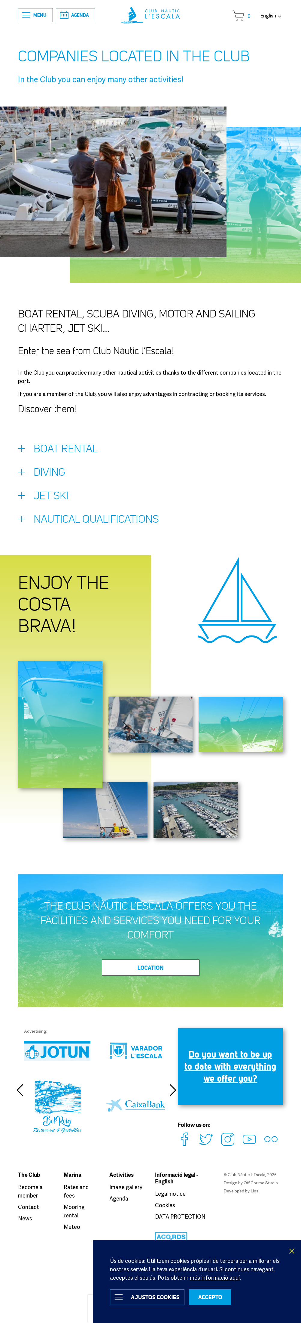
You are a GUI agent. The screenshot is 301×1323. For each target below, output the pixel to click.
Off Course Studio (261, 1182)
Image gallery (125, 1187)
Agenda (74, 15)
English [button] (268, 15)
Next (173, 1090)
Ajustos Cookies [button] (155, 1297)
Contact (28, 1206)
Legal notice (170, 1193)
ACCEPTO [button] (210, 1297)
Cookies (165, 1205)
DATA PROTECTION (180, 1216)
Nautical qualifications (88, 520)
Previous (20, 1090)
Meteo (72, 1226)
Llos (254, 1191)
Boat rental (57, 450)
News (25, 1218)
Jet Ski (43, 497)
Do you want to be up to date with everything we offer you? (230, 1066)
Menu (34, 15)
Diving (41, 473)
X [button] (291, 1251)
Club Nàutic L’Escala (150, 15)
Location (151, 967)
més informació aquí (215, 1277)
